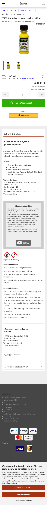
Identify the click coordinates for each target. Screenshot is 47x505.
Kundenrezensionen (15, 366)
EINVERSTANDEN (23, 487)
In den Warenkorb (21, 102)
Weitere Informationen (23, 500)
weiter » (23, 10)
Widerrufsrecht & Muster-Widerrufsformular (19, 414)
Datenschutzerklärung (9, 483)
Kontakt (7, 411)
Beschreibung (12, 133)
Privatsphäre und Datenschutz (15, 405)
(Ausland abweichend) (28, 78)
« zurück (14, 10)
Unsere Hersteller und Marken (15, 398)
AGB (5, 402)
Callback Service (10, 409)
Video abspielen (26, 242)
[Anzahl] (23, 94)
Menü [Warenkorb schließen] (3, 3)
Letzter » (31, 10)
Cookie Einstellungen (11, 421)
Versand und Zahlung (11, 400)
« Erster (6, 10)
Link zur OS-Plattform (11, 418)
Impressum (8, 407)
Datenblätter (11, 355)
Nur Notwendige (23, 494)
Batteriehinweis (9, 416)
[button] (5, 94)
